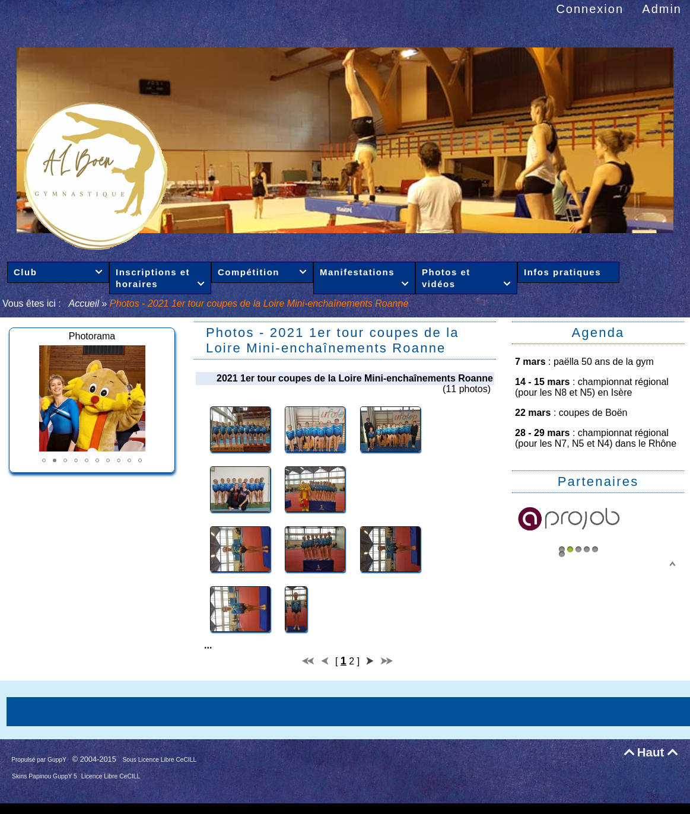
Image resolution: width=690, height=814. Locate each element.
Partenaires (598, 481)
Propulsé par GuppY (39, 759)
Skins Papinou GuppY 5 (45, 776)
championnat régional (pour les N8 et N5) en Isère (592, 387)
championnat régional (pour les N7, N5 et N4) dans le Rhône (595, 438)
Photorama (92, 336)
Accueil (84, 303)
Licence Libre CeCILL (111, 776)
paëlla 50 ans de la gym (604, 362)
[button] (44, 460)
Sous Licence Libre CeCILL (160, 759)
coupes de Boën (593, 413)
